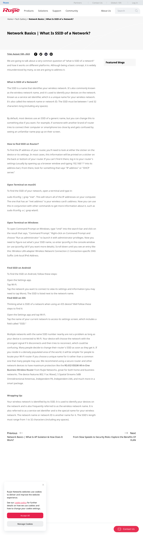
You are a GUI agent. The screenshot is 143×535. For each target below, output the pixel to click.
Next (133, 433)
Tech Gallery (21, 19)
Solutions (43, 10)
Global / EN (116, 2)
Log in (135, 2)
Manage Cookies (25, 524)
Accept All (25, 515)
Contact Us (97, 2)
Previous (12, 433)
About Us (106, 10)
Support (57, 10)
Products (29, 10)
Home (10, 19)
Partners (78, 2)
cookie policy (21, 502)
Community (72, 10)
